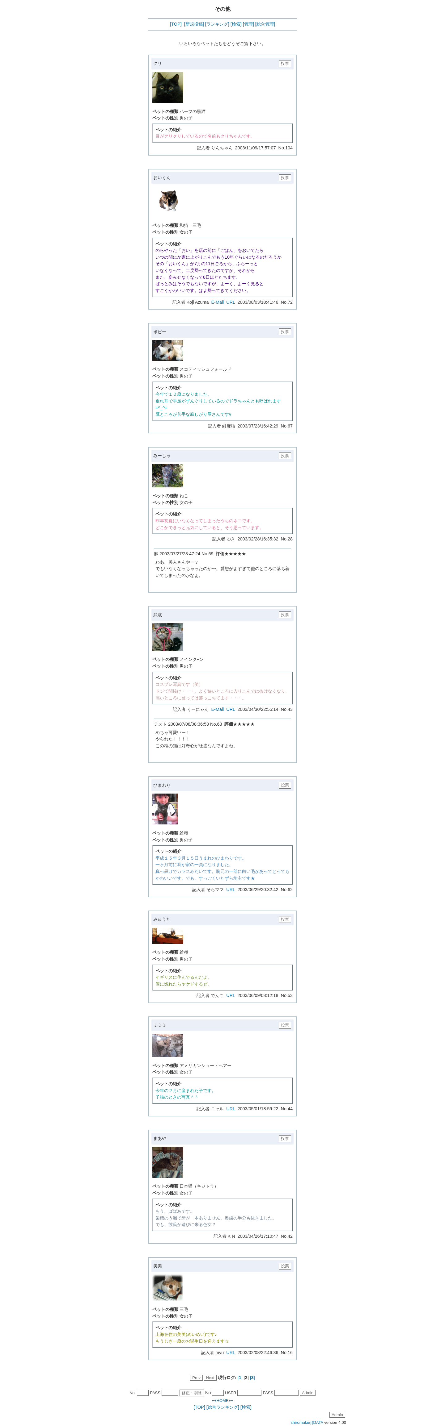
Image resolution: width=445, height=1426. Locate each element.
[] (240, 1377)
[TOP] (175, 24)
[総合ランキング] (222, 1407)
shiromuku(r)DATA (307, 1422)
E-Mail (217, 302)
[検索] (236, 24)
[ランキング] (217, 24)
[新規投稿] (194, 24)
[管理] (248, 24)
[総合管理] (265, 24)
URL (230, 302)
